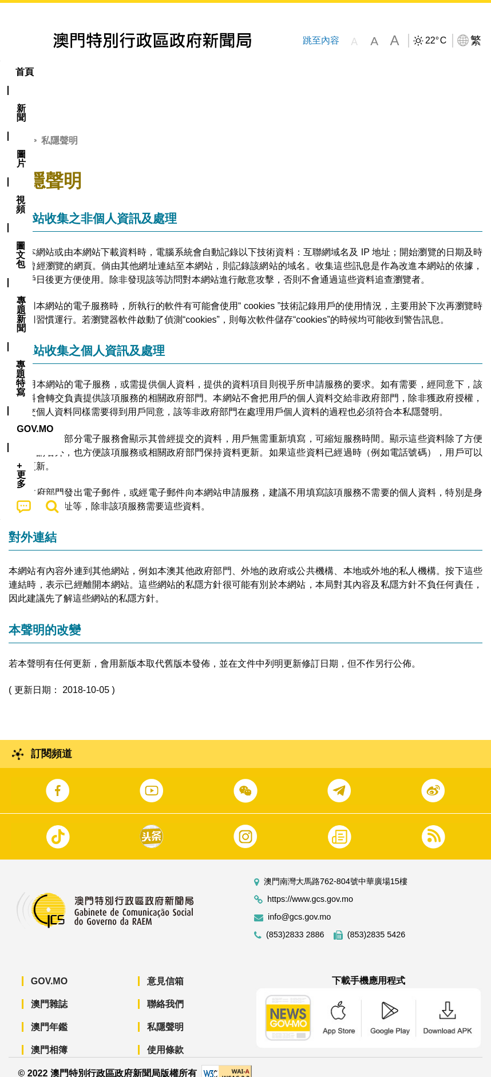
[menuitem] (63, 72)
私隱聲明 (165, 1014)
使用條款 (165, 1037)
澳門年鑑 (49, 1014)
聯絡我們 (165, 991)
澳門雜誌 (49, 991)
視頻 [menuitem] (147, 72)
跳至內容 (321, 40)
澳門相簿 (49, 1037)
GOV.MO (49, 968)
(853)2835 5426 (376, 921)
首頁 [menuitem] (24, 72)
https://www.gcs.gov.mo (310, 886)
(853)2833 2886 (295, 921)
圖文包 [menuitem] (193, 72)
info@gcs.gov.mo (299, 904)
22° (435, 40)
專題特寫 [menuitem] (306, 72)
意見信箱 (165, 968)
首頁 (18, 128)
